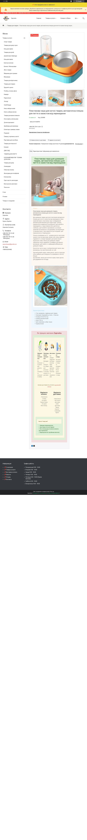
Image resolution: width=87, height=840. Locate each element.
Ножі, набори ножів (9, 108)
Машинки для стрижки (10, 73)
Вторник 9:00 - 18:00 (31, 469)
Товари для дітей (9, 52)
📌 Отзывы (7, 477)
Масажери (7, 77)
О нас (4, 192)
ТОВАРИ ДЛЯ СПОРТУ (10, 154)
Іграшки (6, 147)
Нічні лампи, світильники (11, 119)
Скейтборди (7, 105)
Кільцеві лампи (8, 49)
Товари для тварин (12, 25)
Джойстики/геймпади (10, 56)
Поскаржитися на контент (39, 493)
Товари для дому (9, 163)
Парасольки (7, 98)
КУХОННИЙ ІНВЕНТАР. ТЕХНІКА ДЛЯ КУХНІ (13, 158)
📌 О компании (8, 467)
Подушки (6, 133)
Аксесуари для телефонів (11, 173)
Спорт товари (8, 42)
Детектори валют (9, 122)
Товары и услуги (50, 18)
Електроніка (7, 177)
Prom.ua (52, 491)
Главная (38, 18)
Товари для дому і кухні (11, 45)
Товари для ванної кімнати (12, 115)
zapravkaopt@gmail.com (10, 244)
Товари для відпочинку (10, 80)
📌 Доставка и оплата (10, 472)
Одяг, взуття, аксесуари (11, 180)
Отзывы (5, 196)
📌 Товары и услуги (9, 469)
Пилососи (7, 187)
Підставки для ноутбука (11, 140)
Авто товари (7, 70)
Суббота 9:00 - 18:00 (31, 481)
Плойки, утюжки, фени (10, 91)
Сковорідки (7, 166)
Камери (6, 94)
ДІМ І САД (7, 150)
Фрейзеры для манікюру (11, 126)
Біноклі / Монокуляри (10, 66)
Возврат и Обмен (66, 18)
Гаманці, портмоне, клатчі (11, 136)
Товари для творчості (10, 143)
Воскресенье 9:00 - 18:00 (33, 483)
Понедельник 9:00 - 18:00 (33, 467)
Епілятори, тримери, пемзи (11, 129)
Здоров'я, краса (8, 87)
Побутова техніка (9, 169)
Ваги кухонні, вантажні (10, 184)
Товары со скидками (9, 200)
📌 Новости (7, 474)
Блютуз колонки (8, 63)
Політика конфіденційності (53, 493)
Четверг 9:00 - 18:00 (31, 474)
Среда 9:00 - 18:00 (31, 472)
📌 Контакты (8, 479)
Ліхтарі (6, 101)
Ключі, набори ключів (10, 112)
